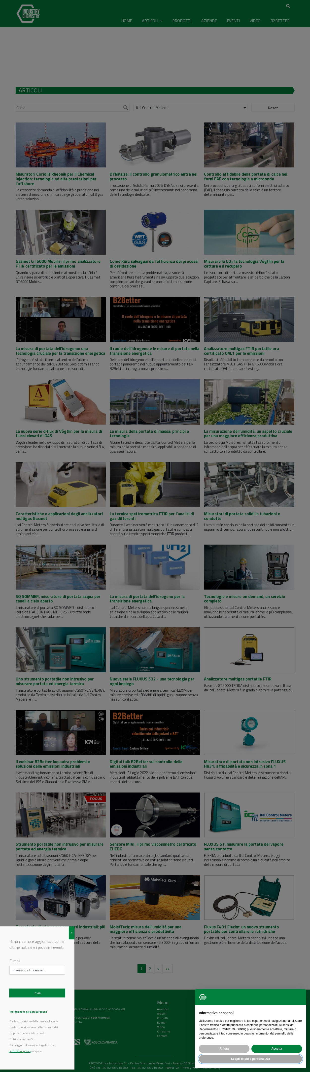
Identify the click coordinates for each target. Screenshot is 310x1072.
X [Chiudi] (71, 932)
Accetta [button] (276, 1048)
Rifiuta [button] (224, 1048)
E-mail (14, 961)
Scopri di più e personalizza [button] (250, 1059)
